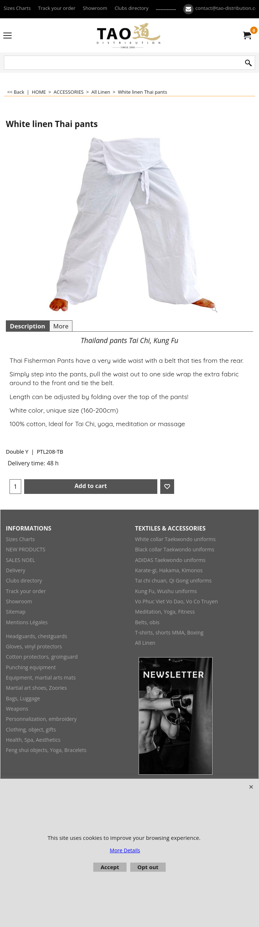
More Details (125, 850)
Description (27, 326)
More (61, 326)
